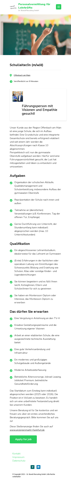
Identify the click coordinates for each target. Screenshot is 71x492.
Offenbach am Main (22, 75)
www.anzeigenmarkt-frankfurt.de (27, 430)
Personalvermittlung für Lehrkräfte (34, 5)
